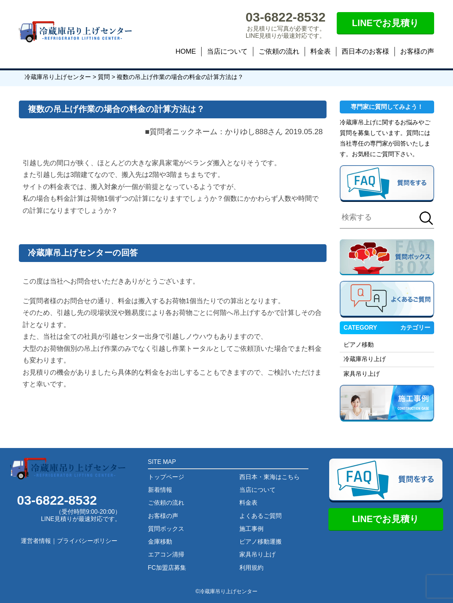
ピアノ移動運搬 (260, 541)
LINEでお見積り (385, 23)
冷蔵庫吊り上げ (365, 359)
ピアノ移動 (359, 344)
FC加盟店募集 (167, 567)
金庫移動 (160, 541)
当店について (227, 51)
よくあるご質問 (260, 516)
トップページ (166, 477)
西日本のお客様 (365, 51)
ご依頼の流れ (279, 51)
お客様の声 (417, 51)
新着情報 (160, 490)
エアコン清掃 (166, 554)
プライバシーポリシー (87, 541)
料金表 (320, 51)
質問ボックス (166, 528)
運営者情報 (36, 541)
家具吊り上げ (362, 373)
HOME (186, 51)
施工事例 (251, 528)
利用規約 (251, 567)
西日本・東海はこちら (269, 477)
